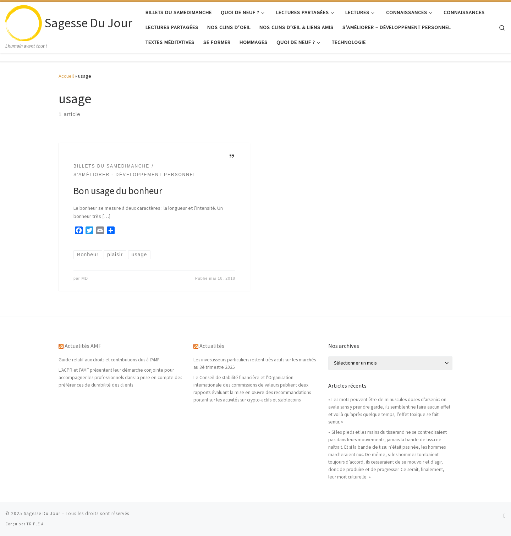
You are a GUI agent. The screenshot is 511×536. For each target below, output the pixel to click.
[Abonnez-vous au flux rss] (505, 515)
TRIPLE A (35, 523)
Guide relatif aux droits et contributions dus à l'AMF (109, 360)
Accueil (66, 76)
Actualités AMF (83, 345)
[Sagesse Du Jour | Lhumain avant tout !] (23, 22)
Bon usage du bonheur (117, 191)
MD (84, 278)
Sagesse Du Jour (42, 513)
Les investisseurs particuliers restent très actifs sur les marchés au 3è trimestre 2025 (254, 363)
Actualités (211, 345)
